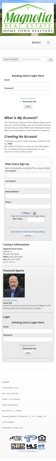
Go (50, 59)
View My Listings (10, 300)
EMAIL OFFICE (9, 262)
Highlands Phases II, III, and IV (24, 416)
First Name (10, 170)
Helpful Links (12, 410)
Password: (9, 88)
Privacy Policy (12, 428)
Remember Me (28, 101)
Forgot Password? (28, 98)
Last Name (10, 181)
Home (6, 382)
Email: (7, 80)
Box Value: (18, 218)
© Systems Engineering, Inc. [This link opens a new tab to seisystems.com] (28, 451)
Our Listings (11, 399)
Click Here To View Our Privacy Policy (28, 231)
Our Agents (10, 405)
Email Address (12, 191)
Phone (8, 202)
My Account (10, 393)
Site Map (8, 422)
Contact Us (10, 387)
